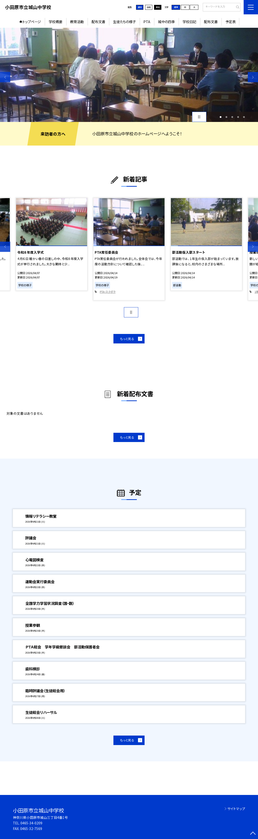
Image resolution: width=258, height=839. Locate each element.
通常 (140, 7)
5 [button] (244, 117)
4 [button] (238, 117)
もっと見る (127, 338)
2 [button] (226, 117)
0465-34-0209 (31, 823)
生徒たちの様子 (124, 21)
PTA (146, 21)
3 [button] (232, 117)
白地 (149, 7)
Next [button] (253, 77)
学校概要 (55, 21)
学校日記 (189, 21)
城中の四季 (166, 21)
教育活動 (77, 21)
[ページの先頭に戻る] (253, 834)
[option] (129, 75)
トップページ (31, 21)
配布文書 (98, 21)
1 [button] (220, 117)
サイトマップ (236, 808)
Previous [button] (5, 77)
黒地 (158, 7)
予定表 (230, 21)
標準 (176, 7)
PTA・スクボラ (108, 292)
